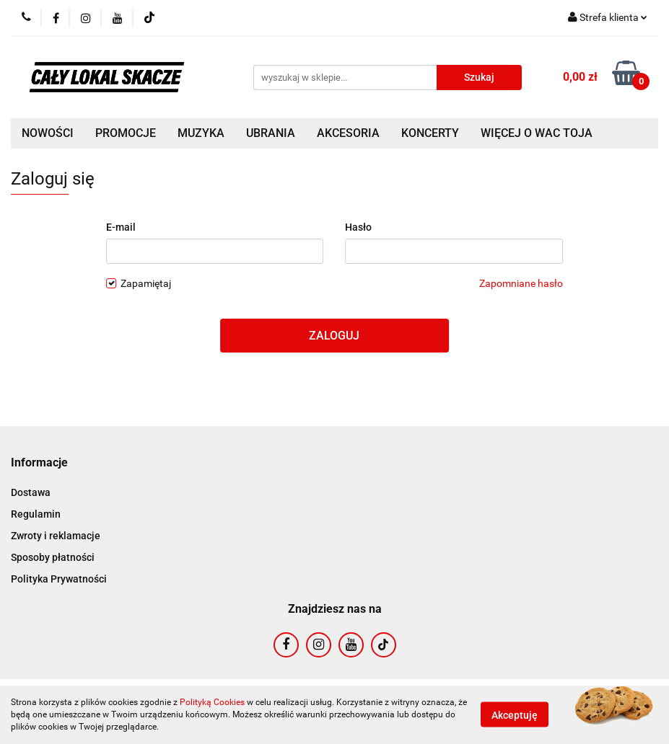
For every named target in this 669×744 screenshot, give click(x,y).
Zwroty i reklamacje (55, 535)
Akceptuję (514, 715)
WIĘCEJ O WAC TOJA (537, 133)
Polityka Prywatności (59, 579)
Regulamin (36, 514)
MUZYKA (201, 133)
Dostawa (31, 492)
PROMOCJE (125, 133)
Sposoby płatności (53, 557)
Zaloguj (334, 335)
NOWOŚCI (48, 133)
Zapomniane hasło (521, 283)
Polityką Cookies (212, 702)
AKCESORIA (348, 133)
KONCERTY (430, 133)
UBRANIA (270, 133)
